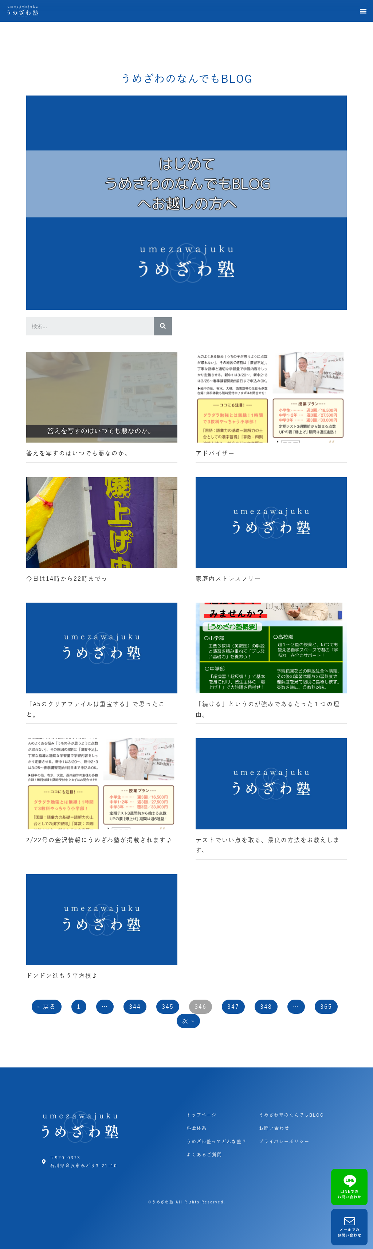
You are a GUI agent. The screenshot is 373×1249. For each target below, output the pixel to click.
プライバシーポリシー (284, 1141)
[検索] (163, 326)
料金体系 (196, 1128)
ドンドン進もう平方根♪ (62, 975)
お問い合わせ (274, 1128)
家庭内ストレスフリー (228, 578)
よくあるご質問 (204, 1154)
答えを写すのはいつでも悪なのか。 (78, 453)
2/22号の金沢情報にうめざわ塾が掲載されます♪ (99, 840)
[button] (363, 10)
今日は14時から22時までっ (67, 578)
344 (135, 1006)
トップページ (201, 1115)
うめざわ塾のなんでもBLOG (291, 1115)
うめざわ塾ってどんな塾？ (216, 1141)
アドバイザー (215, 453)
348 (266, 1006)
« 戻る (46, 1006)
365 (326, 1006)
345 (168, 1006)
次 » (188, 1021)
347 (233, 1006)
